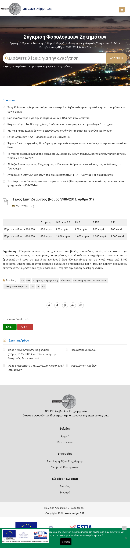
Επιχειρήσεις (65, 66)
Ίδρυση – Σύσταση (32, 43)
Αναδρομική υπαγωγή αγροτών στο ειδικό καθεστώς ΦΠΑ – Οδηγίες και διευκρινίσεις (61, 174)
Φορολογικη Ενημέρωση (42, 66)
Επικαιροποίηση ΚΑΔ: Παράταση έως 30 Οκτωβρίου (39, 137)
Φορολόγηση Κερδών (84, 365)
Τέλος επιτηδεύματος (16, 286)
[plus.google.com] (73, 305)
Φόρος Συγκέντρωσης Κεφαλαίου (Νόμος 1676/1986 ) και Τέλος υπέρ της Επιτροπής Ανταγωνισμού (32, 354)
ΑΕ (22, 280)
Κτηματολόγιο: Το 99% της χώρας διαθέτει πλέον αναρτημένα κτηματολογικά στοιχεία (60, 124)
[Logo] (65, 402)
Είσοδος (65, 486)
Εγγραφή (65, 492)
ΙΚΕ (32, 286)
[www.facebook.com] (57, 305)
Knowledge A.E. (75, 513)
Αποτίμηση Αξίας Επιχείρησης (64, 461)
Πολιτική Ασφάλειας (55, 508)
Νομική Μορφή (55, 43)
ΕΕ (43, 286)
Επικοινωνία (65, 442)
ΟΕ (38, 286)
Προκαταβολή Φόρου (83, 350)
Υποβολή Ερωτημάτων (64, 467)
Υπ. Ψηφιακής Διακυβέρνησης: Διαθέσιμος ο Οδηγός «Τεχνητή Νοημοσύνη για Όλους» (60, 130)
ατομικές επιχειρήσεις (45, 280)
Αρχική (14, 43)
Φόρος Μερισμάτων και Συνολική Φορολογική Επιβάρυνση (36, 368)
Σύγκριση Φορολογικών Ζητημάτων (89, 43)
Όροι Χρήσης (78, 508)
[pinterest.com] (65, 305)
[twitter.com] (49, 305)
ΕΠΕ (28, 280)
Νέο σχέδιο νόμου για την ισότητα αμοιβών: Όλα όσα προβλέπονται (49, 118)
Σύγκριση (65, 280)
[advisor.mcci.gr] (81, 305)
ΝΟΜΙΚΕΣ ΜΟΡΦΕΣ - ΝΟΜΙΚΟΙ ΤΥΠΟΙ (90, 280)
